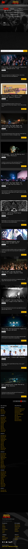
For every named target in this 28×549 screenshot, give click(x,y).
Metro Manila (17, 524)
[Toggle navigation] (3, 2)
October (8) (3, 437)
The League (17, 536)
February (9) (3, 430)
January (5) (3, 449)
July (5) (2, 460)
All (5, 8)
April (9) (2, 409)
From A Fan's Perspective (14, 16)
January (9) (3, 486)
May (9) (2, 426)
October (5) (3, 474)
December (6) (3, 453)
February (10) (3, 448)
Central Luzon (17, 526)
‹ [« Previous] (13, 401)
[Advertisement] (14, 41)
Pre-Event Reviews (18, 12)
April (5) (2, 463)
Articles (3, 526)
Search (25, 50)
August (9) (3, 477)
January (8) (3, 431)
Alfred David (17, 407)
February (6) (3, 411)
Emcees (3, 527)
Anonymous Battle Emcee (20, 408)
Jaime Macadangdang (19, 414)
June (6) (2, 461)
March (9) (2, 410)
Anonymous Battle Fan (19, 410)
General (12, 8)
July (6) (2, 478)
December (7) (3, 435)
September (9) (3, 420)
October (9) (3, 419)
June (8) (2, 424)
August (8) (3, 422)
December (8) (3, 490)
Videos (3, 531)
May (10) (2, 480)
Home (3, 524)
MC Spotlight (8, 10)
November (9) (3, 436)
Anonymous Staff (18, 411)
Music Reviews (8, 12)
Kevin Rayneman (18, 416)
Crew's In (20, 8)
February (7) (3, 466)
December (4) (3, 417)
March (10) (3, 483)
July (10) (2, 423)
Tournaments (4, 529)
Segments (4, 539)
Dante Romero (17, 412)
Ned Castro (3, 70)
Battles (3, 536)
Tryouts (16, 537)
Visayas (16, 529)
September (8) (3, 439)
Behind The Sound (18, 10)
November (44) (4, 491)
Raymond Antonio (18, 420)
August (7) (3, 458)
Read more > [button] (24, 79)
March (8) (2, 428)
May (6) (2, 462)
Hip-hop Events (14, 14)
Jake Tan (16, 415)
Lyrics (3, 532)
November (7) (3, 418)
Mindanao (17, 531)
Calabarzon (17, 527)
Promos (16, 539)
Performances (5, 537)
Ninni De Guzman (18, 419)
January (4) (3, 413)
